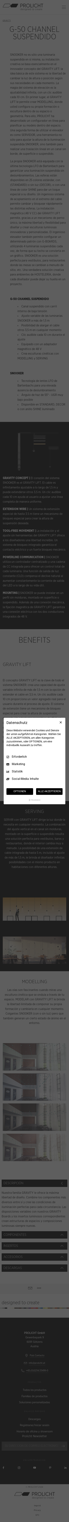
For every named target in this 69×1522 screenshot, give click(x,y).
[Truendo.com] (34, 800)
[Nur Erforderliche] (60, 722)
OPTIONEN (19, 791)
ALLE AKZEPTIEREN (49, 791)
